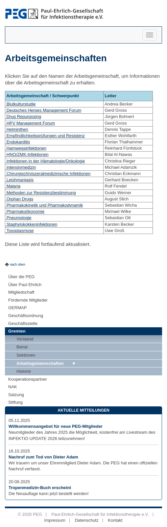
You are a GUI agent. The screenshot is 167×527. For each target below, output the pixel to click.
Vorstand (24, 339)
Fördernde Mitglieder (28, 300)
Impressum (54, 520)
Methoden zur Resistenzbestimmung (41, 192)
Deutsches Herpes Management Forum (44, 110)
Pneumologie (19, 217)
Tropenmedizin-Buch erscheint (40, 487)
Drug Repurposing (24, 116)
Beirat (22, 346)
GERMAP (17, 307)
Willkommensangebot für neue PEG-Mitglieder (56, 426)
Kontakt (115, 520)
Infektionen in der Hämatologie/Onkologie (46, 161)
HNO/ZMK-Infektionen (28, 154)
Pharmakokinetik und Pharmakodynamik (45, 205)
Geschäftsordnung (25, 315)
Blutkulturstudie (21, 104)
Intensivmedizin (21, 167)
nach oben (17, 264)
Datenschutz (86, 520)
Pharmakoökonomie (26, 211)
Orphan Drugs (20, 198)
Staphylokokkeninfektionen (32, 224)
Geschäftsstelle (22, 323)
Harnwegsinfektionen (26, 148)
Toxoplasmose (20, 230)
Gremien (17, 331)
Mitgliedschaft (21, 292)
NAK (12, 386)
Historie (23, 371)
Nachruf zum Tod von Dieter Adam (43, 456)
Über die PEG (21, 276)
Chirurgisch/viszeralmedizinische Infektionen (49, 173)
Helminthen (17, 129)
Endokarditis (18, 141)
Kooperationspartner (27, 379)
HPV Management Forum (31, 123)
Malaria (14, 186)
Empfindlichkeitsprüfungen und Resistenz (46, 135)
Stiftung (15, 402)
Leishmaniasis (20, 179)
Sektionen (26, 355)
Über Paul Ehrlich (24, 284)
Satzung (16, 394)
